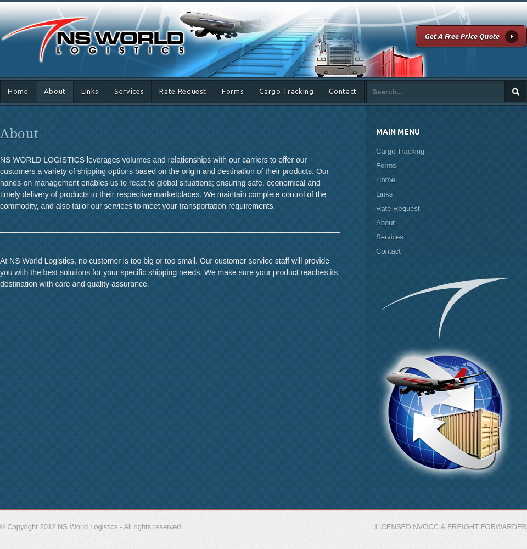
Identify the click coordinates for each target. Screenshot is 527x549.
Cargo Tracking (286, 91)
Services (129, 91)
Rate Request (182, 91)
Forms (233, 91)
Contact (343, 91)
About (55, 91)
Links (90, 91)
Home (18, 91)
